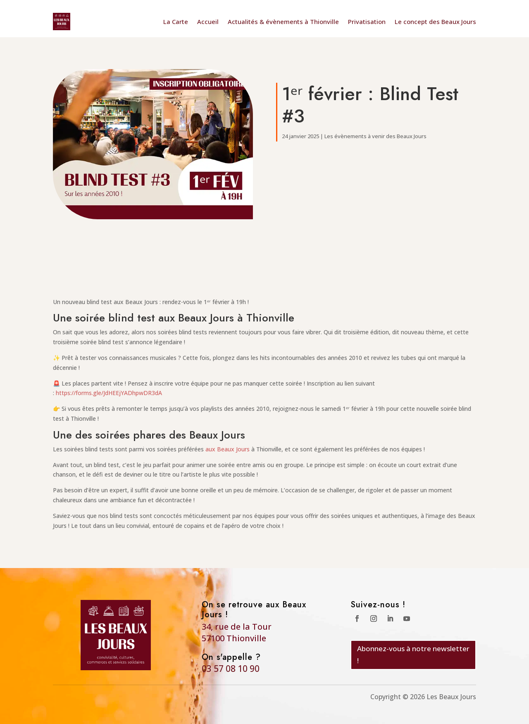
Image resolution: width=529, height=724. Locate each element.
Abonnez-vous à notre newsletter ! (413, 654)
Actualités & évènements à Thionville (283, 21)
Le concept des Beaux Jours (435, 21)
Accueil (208, 21)
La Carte (175, 21)
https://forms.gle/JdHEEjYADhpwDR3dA (109, 393)
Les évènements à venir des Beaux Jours (375, 136)
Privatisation (367, 21)
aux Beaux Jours (227, 449)
